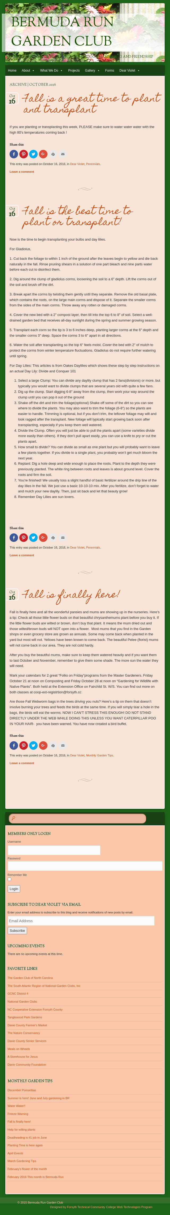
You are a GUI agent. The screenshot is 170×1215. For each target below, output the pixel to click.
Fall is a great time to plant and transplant (92, 105)
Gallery (90, 70)
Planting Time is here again (25, 1145)
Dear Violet (127, 70)
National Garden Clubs (22, 1001)
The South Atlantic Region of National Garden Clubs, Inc (44, 985)
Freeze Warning (18, 1113)
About (26, 70)
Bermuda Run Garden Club (62, 33)
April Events (15, 1153)
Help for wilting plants (22, 1129)
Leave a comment (22, 171)
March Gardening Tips (22, 1161)
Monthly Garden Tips (99, 755)
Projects (74, 70)
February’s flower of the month (27, 1169)
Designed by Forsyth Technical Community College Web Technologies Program (101, 1207)
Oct (12, 98)
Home (12, 70)
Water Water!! (16, 1105)
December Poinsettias (22, 1090)
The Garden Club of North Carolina (30, 977)
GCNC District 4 (18, 993)
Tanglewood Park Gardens (25, 1017)
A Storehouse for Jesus (23, 1056)
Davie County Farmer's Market (27, 1025)
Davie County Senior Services (27, 1041)
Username (14, 841)
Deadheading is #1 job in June (27, 1137)
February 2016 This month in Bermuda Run (36, 1177)
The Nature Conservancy (24, 1033)
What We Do (49, 70)
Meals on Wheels (19, 1049)
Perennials (93, 164)
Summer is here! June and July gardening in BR (39, 1098)
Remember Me (17, 874)
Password (14, 858)
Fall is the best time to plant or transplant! (78, 217)
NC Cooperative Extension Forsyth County (35, 1009)
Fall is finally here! (72, 595)
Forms (109, 70)
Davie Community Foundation (27, 1064)
